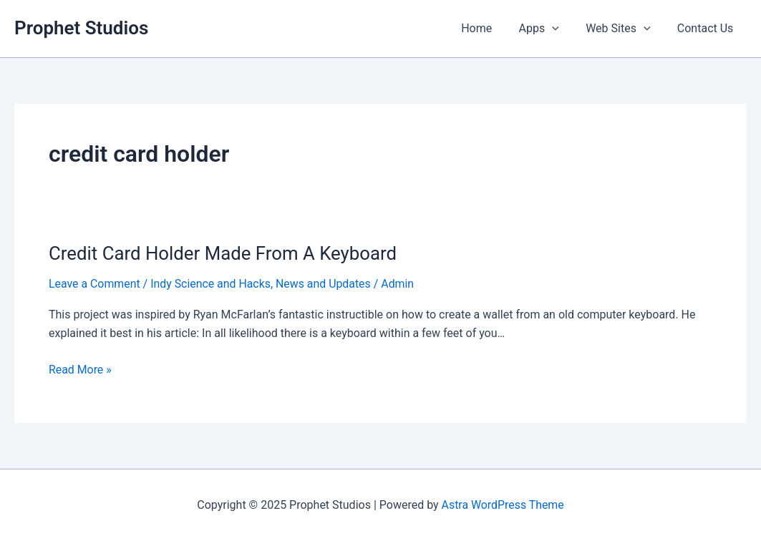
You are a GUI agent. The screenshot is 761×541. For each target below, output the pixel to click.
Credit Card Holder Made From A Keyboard (224, 253)
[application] (562, 28)
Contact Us (707, 28)
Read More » (80, 370)
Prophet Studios (81, 28)
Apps (548, 28)
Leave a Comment (95, 284)
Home (490, 28)
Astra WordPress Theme (502, 505)
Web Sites (623, 28)
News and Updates (325, 284)
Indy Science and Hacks (211, 284)
